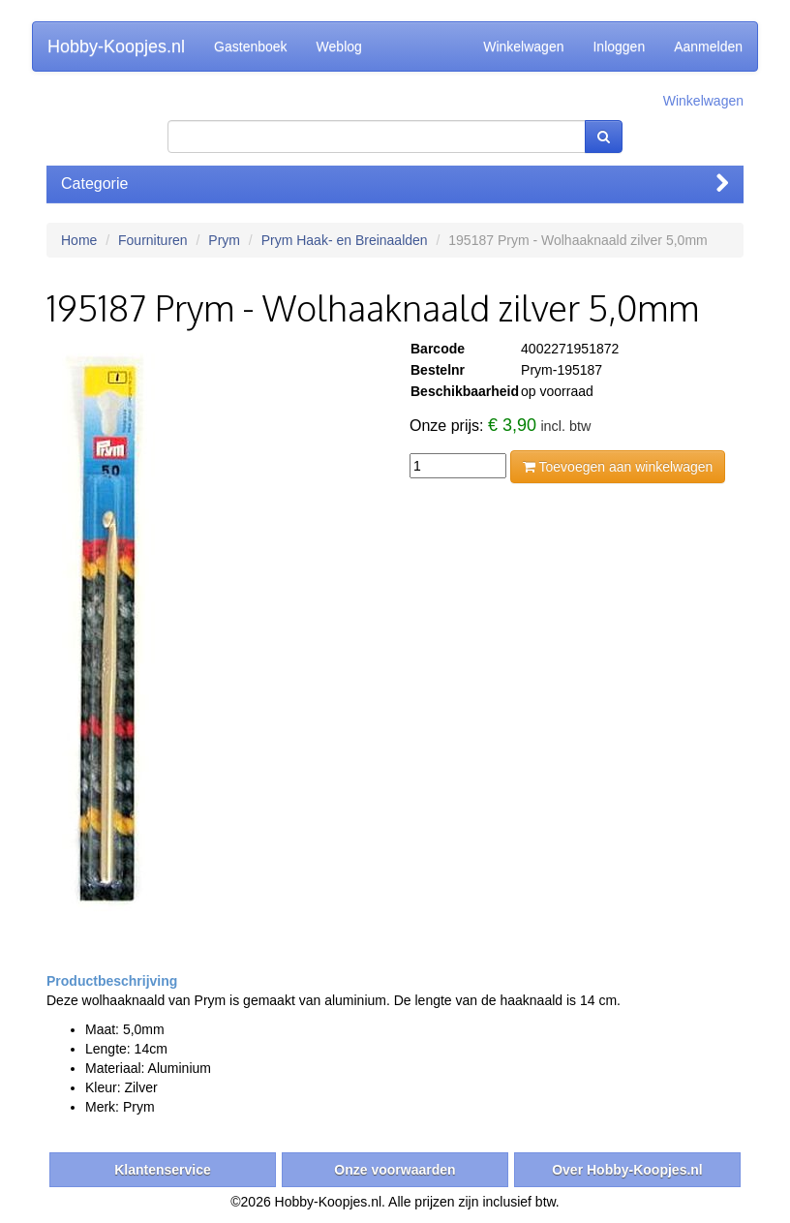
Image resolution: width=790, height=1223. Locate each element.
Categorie (395, 183)
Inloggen (618, 46)
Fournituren (153, 240)
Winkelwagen (523, 46)
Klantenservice (162, 1169)
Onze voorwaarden (394, 1169)
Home (79, 240)
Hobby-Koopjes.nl (116, 46)
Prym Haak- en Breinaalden (344, 240)
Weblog (339, 46)
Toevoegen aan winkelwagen (618, 466)
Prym (224, 240)
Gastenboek (251, 46)
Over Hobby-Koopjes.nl (627, 1169)
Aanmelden (708, 46)
